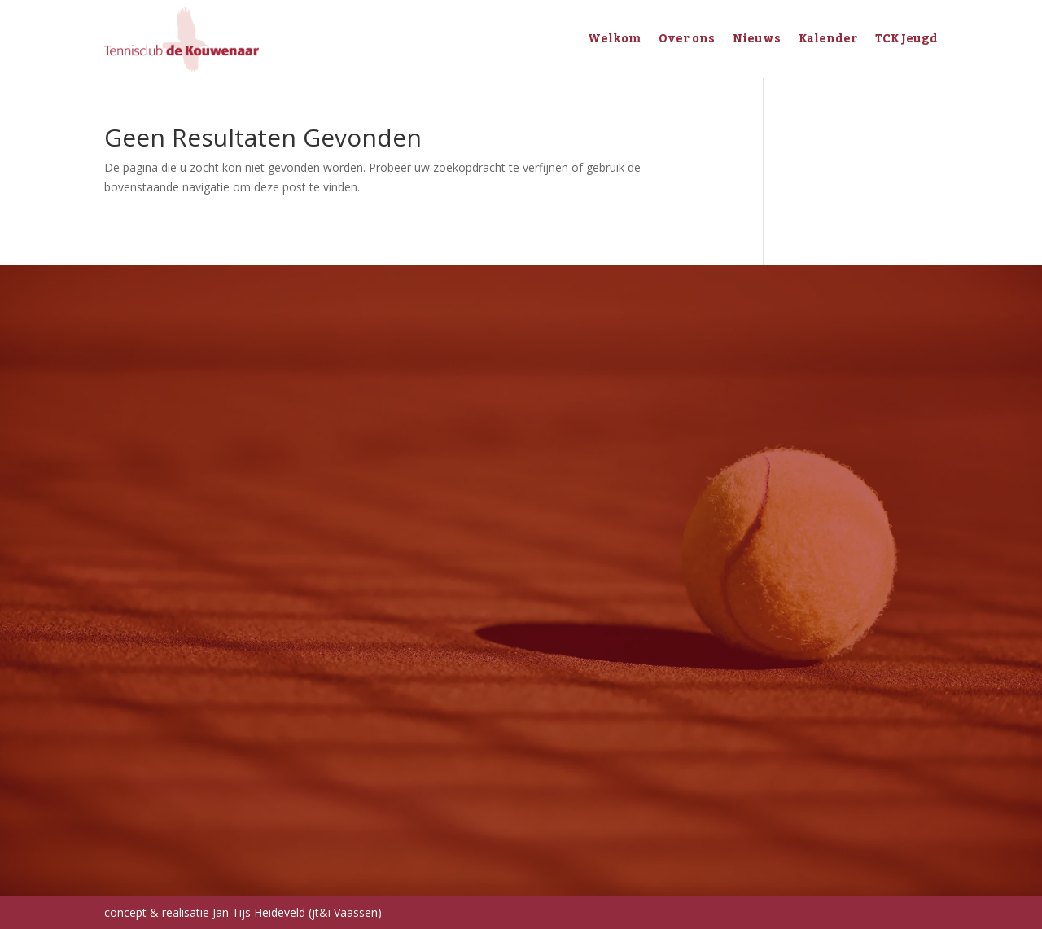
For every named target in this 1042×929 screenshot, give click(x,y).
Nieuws (757, 39)
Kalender (828, 39)
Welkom (614, 39)
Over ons (687, 39)
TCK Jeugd (906, 39)
